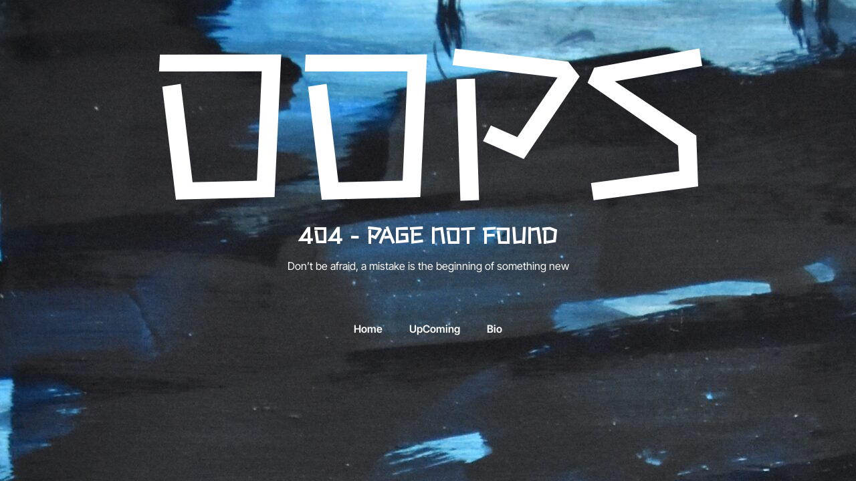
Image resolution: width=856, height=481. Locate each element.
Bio (494, 329)
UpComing (434, 329)
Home (368, 329)
